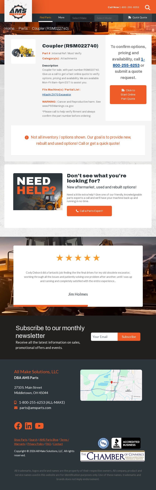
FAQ (48, 443)
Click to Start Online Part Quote (128, 94)
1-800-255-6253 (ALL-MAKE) (42, 402)
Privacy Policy (35, 443)
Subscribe (129, 337)
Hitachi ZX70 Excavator (56, 94)
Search (33, 439)
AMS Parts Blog (49, 439)
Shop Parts (20, 439)
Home (9, 28)
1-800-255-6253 (129, 7)
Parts (23, 28)
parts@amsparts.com (35, 408)
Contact (58, 443)
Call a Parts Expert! (89, 210)
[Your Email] (104, 337)
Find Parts (45, 17)
